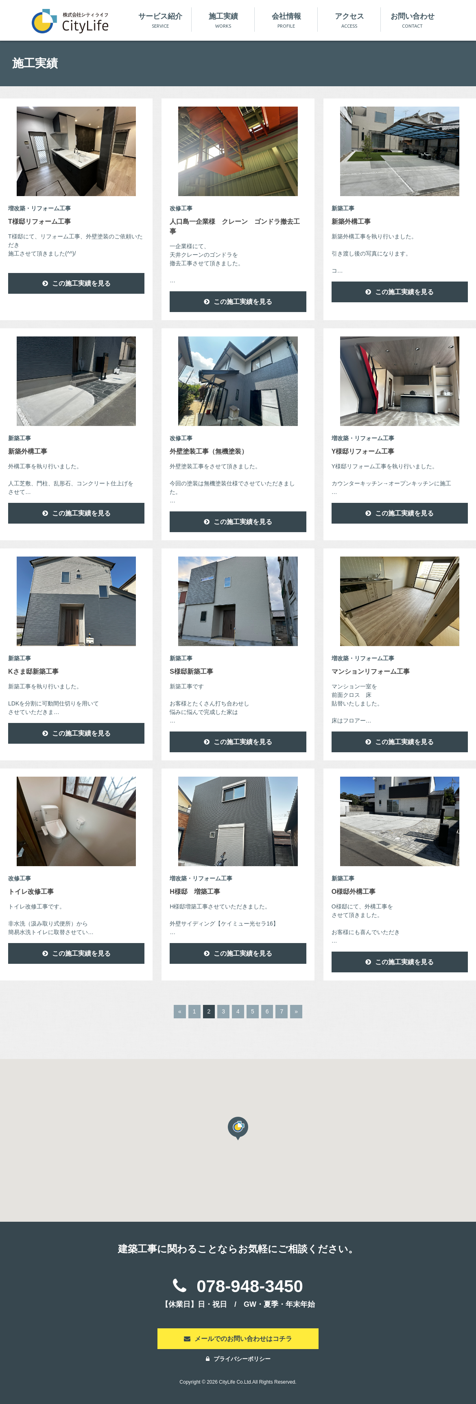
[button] (238, 1128)
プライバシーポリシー (238, 1359)
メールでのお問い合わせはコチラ (238, 1338)
